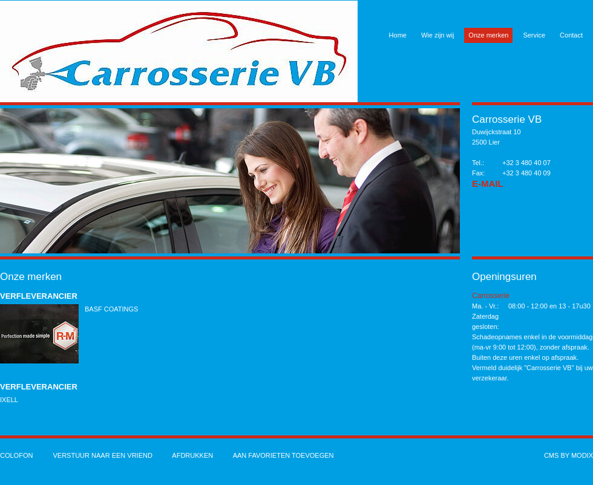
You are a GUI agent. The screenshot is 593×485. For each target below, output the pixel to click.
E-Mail (487, 183)
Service (534, 35)
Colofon (16, 455)
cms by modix (568, 455)
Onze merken (488, 35)
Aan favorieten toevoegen (283, 455)
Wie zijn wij (437, 35)
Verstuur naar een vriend (102, 455)
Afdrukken (192, 455)
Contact (571, 35)
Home (398, 35)
